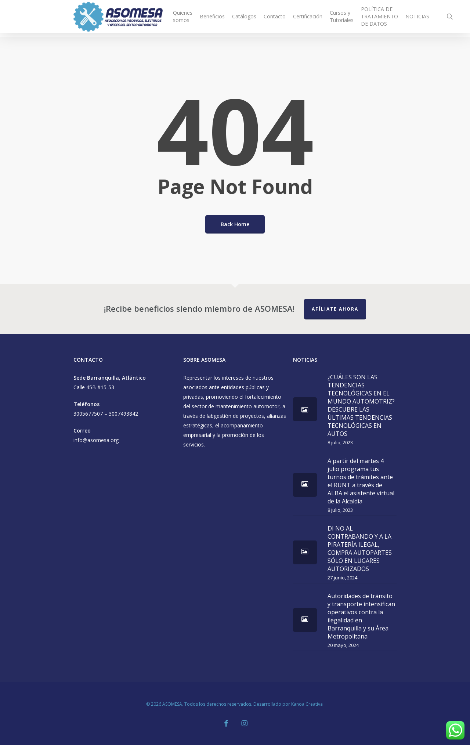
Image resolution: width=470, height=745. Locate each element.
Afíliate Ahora (335, 309)
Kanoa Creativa (307, 704)
